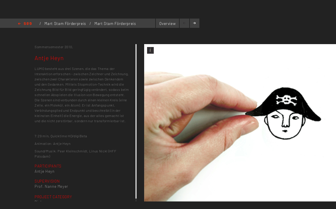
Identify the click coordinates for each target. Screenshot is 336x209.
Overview (167, 23)
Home (25, 24)
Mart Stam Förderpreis (65, 23)
